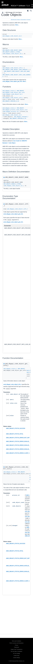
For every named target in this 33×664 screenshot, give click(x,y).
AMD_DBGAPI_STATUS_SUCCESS (15, 430)
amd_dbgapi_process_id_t (11, 111)
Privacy (16, 645)
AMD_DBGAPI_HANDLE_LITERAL (11, 52)
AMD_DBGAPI (20, 90)
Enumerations (23, 19)
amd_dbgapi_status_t (9, 90)
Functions (28, 19)
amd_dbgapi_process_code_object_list (15, 110)
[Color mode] (27, 10)
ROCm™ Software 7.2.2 (20, 6)
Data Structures (14, 19)
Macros (18, 19)
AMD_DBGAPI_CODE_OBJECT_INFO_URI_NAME (17, 71)
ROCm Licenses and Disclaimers (16, 643)
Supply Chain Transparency (16, 649)
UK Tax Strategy (16, 653)
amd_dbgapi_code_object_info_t (13, 68)
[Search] (30, 10)
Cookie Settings (16, 657)
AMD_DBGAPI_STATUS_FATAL (14, 435)
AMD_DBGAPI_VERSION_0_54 (11, 101)
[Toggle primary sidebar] (2, 9)
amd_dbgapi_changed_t (21, 116)
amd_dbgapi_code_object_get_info (12, 81)
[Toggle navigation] (2, 2)
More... (17, 25)
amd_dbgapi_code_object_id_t (12, 36)
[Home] (2, 12)
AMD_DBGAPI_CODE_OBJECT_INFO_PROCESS (15, 69)
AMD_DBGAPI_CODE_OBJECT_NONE (12, 50)
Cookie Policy (16, 655)
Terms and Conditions (16, 641)
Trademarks (16, 647)
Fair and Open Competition (16, 651)
